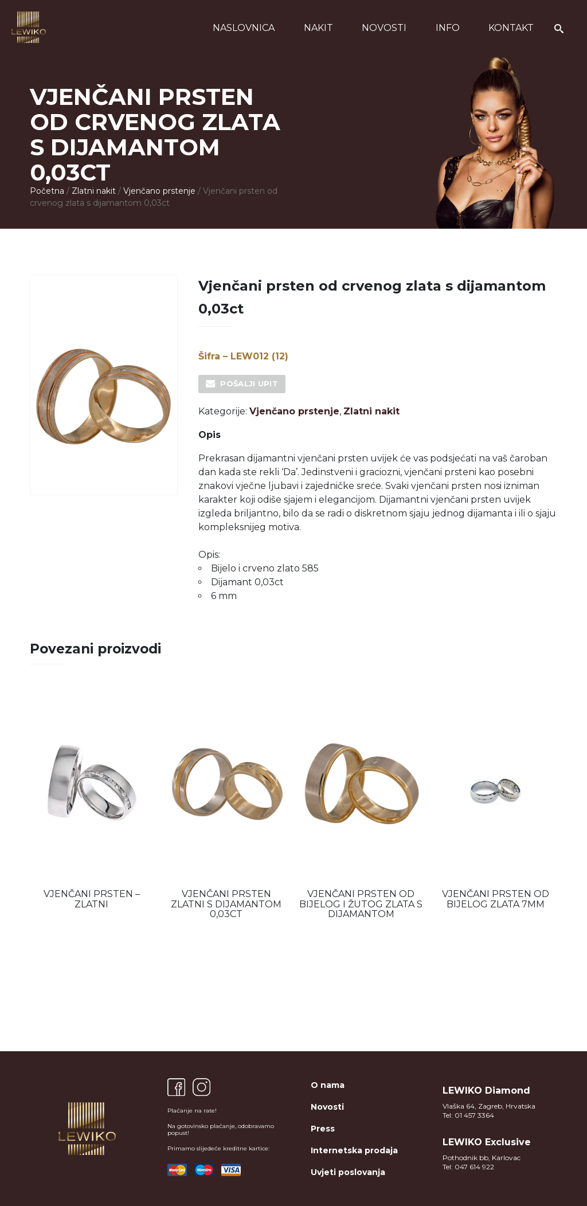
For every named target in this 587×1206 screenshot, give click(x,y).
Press (323, 1128)
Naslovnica (244, 27)
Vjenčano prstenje (159, 191)
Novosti (384, 27)
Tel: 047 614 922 (468, 1166)
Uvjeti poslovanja (348, 1172)
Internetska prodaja (354, 1150)
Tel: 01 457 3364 (468, 1115)
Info (448, 27)
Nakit (318, 27)
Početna (47, 191)
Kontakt (511, 27)
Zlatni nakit (94, 191)
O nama (328, 1085)
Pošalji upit (249, 383)
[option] (91, 801)
